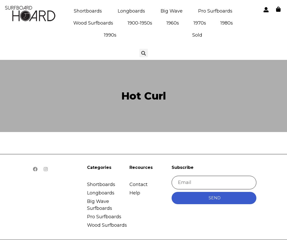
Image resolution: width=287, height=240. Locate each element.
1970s (200, 23)
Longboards (131, 11)
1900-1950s (140, 23)
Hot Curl (143, 96)
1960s (172, 23)
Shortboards (88, 11)
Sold (197, 35)
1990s (110, 35)
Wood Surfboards (93, 23)
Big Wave (172, 11)
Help (134, 193)
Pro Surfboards (215, 11)
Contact (138, 184)
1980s (226, 23)
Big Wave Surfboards (99, 205)
